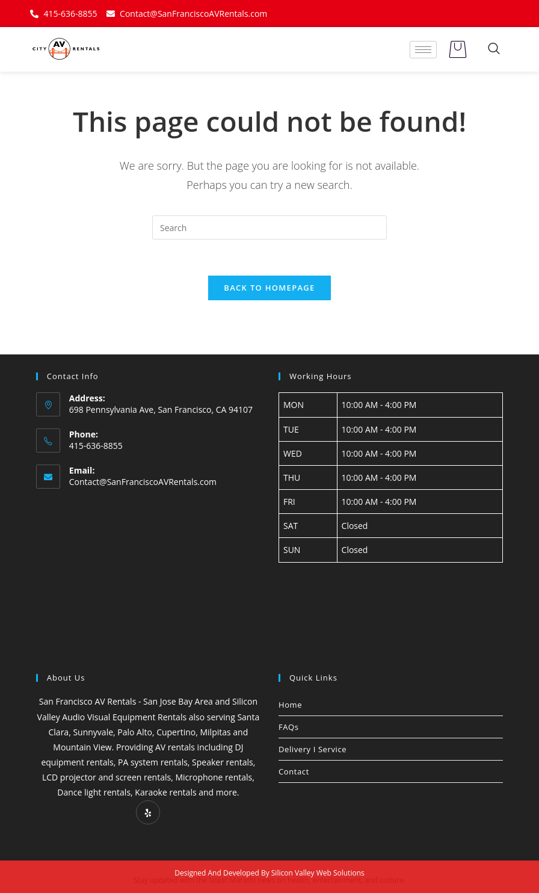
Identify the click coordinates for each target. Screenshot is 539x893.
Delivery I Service (312, 749)
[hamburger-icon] (423, 49)
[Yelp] (148, 812)
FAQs (289, 727)
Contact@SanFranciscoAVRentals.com (143, 481)
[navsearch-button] (494, 49)
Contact (294, 771)
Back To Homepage (269, 287)
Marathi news (252, 880)
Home (290, 704)
